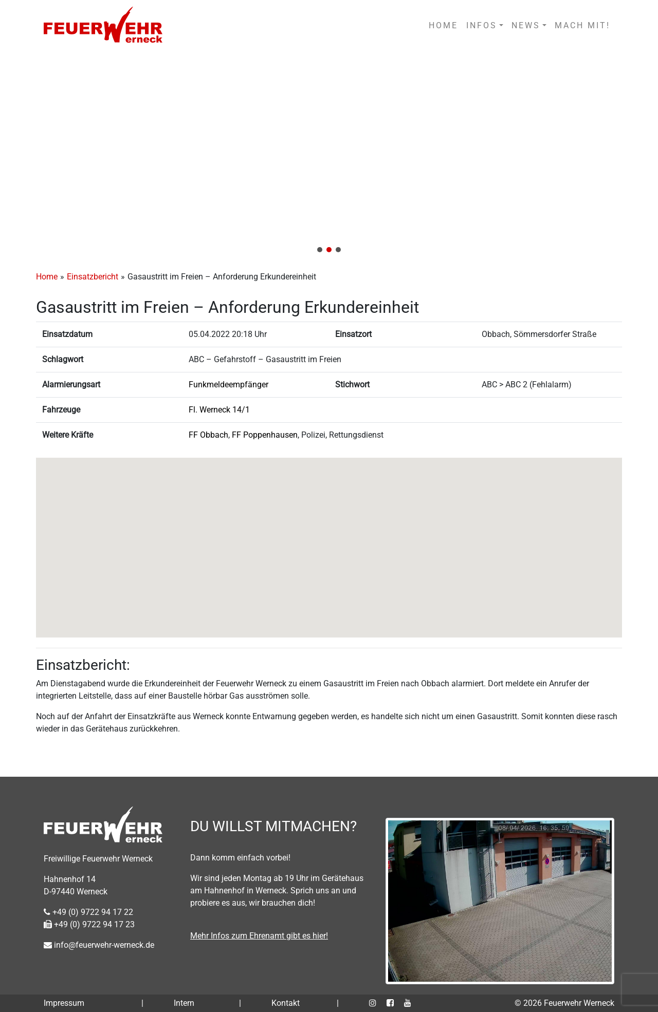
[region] (329, 155)
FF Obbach (208, 435)
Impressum (64, 1003)
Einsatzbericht (92, 277)
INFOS (481, 25)
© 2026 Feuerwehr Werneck (564, 1003)
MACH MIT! (582, 25)
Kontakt (285, 1003)
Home (47, 277)
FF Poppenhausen (265, 435)
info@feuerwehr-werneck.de (99, 945)
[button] (329, 155)
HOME (443, 25)
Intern (184, 1003)
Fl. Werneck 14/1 (219, 410)
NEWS (525, 25)
